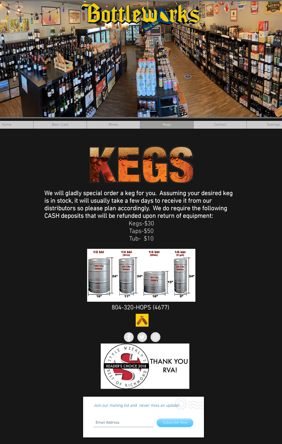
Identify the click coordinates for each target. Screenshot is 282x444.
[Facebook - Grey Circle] (129, 337)
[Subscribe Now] (175, 422)
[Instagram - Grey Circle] (155, 337)
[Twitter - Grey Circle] (142, 337)
